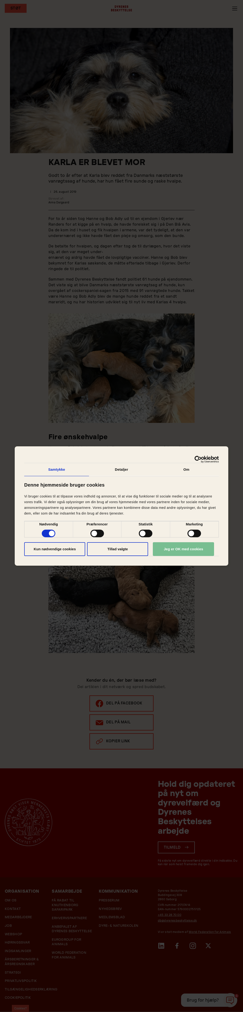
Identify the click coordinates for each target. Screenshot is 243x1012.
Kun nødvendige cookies (55, 549)
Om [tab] (186, 469)
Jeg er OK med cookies (183, 549)
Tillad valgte (117, 549)
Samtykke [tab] (56, 469)
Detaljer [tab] (121, 469)
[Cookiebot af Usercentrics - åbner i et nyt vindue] (198, 459)
